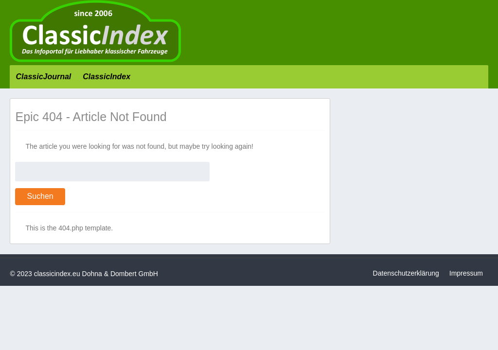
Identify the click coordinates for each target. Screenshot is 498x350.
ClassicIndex (106, 76)
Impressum (466, 273)
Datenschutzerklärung (406, 273)
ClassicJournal (43, 76)
